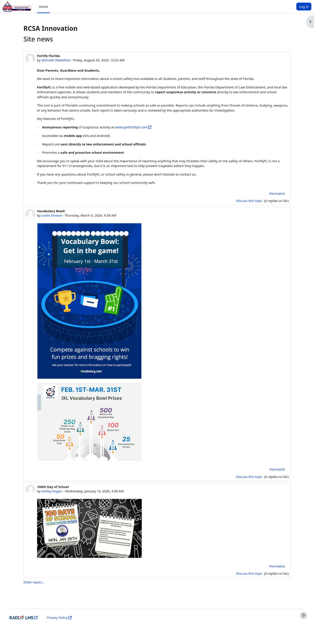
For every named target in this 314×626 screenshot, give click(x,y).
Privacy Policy (62, 617)
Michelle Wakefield (55, 60)
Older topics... (34, 582)
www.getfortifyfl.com (131, 127)
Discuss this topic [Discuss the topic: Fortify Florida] (249, 200)
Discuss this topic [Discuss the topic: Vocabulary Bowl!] (249, 476)
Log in (304, 6)
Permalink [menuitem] (277, 193)
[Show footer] (303, 615)
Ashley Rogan (51, 491)
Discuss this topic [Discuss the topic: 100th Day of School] (249, 573)
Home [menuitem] (43, 6)
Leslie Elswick (51, 215)
